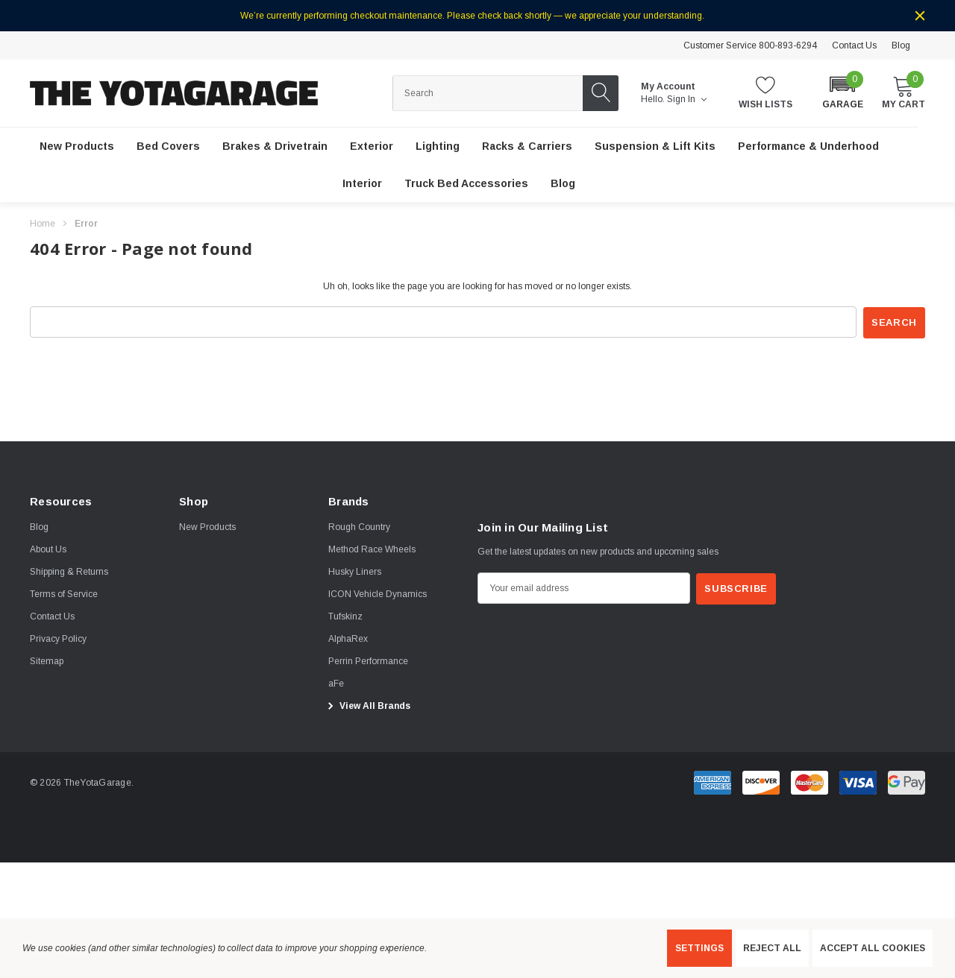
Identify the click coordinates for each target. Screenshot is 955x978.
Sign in (687, 99)
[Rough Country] (359, 527)
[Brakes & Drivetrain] (275, 146)
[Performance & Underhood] (808, 146)
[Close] (920, 16)
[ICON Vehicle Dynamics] (377, 594)
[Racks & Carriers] (527, 146)
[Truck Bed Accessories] (466, 184)
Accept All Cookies (872, 948)
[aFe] (336, 683)
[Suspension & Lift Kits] (655, 146)
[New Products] (76, 146)
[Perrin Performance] (368, 661)
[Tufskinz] (345, 616)
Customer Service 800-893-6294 (750, 45)
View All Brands (367, 706)
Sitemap (46, 661)
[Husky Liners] (354, 572)
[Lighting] (437, 146)
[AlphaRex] (348, 639)
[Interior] (362, 184)
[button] (842, 92)
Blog (901, 45)
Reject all (772, 948)
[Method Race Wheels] (372, 549)
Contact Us (854, 45)
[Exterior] (371, 146)
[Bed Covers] (168, 146)
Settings (699, 948)
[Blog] (562, 184)
